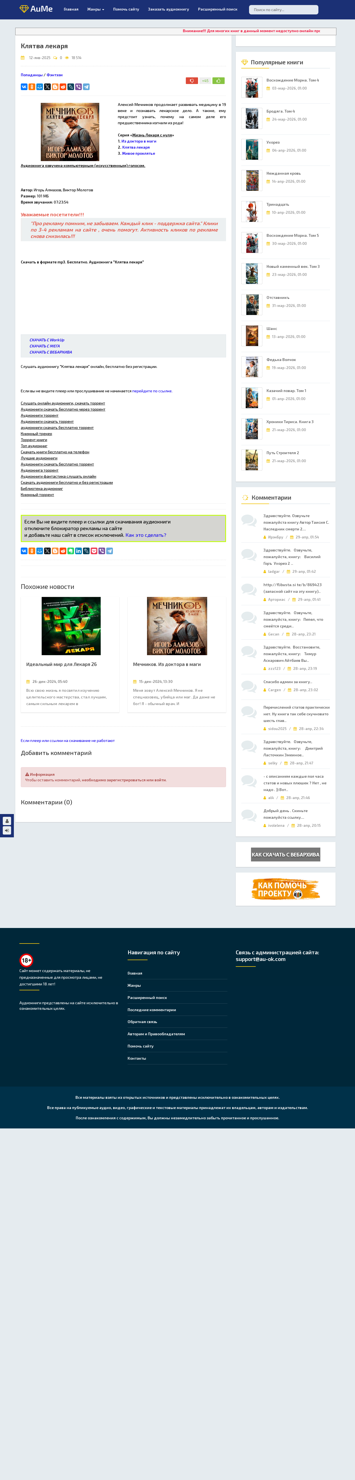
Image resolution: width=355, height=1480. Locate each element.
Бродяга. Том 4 (281, 111)
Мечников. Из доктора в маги (167, 664)
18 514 (77, 57)
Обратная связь (142, 1021)
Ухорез (273, 142)
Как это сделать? (145, 535)
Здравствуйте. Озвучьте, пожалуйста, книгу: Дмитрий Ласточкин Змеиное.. (293, 748)
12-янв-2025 (39, 57)
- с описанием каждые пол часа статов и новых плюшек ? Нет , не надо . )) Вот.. (294, 783)
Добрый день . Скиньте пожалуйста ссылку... (285, 814)
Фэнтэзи (55, 74)
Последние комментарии (152, 1009)
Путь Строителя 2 (283, 452)
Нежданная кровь (284, 173)
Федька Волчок (281, 359)
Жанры (95, 9)
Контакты (137, 1058)
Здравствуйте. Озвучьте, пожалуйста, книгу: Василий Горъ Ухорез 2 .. (292, 557)
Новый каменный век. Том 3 (293, 266)
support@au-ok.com (261, 958)
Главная (71, 9)
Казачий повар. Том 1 (286, 390)
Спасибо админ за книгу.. (287, 681)
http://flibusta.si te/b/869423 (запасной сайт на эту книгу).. (292, 588)
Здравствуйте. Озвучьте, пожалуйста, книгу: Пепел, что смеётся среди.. (293, 619)
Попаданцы (32, 74)
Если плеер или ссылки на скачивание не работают (68, 740)
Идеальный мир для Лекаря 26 (61, 664)
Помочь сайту (141, 1046)
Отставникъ (278, 297)
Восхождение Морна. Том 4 (293, 80)
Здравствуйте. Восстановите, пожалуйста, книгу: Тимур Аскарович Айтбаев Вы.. (291, 654)
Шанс (272, 328)
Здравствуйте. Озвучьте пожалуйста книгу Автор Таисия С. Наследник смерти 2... (296, 522)
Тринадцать (278, 204)
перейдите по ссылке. (152, 390)
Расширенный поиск (217, 9)
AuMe (36, 8)
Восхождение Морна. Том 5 (293, 235)
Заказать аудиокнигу (168, 9)
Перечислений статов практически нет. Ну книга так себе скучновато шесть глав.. (296, 714)
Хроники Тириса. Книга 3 (290, 421)
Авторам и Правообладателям (156, 1033)
